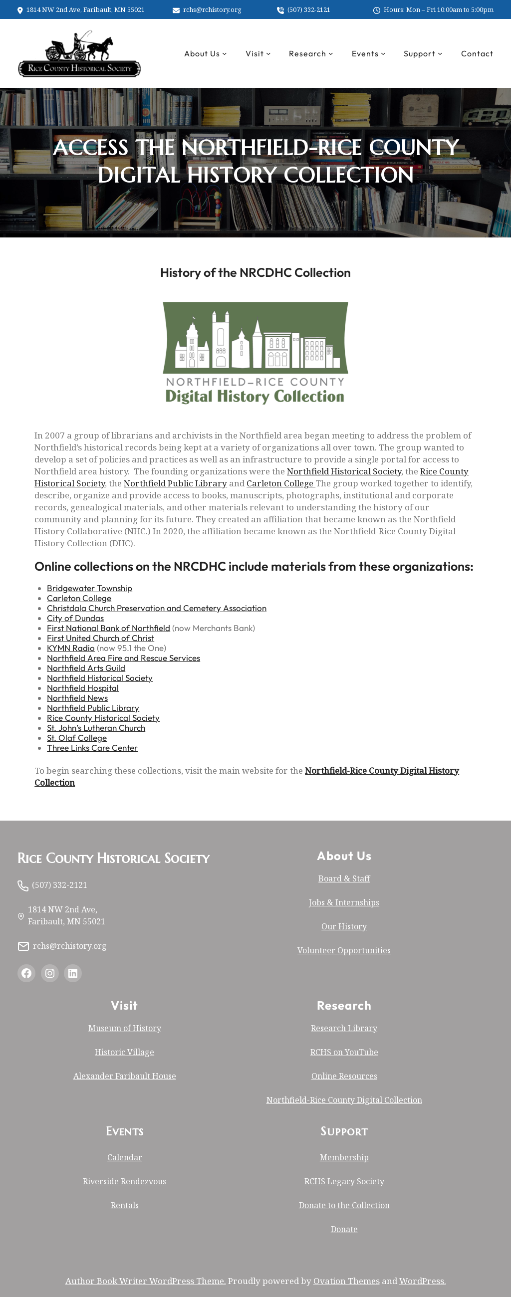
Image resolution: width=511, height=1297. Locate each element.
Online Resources (344, 1076)
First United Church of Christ (100, 638)
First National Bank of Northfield (108, 628)
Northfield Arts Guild (86, 667)
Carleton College (281, 483)
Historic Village (124, 1052)
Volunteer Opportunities (344, 950)
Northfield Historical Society (344, 471)
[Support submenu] (440, 53)
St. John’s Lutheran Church (96, 727)
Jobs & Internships (344, 902)
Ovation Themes (346, 1281)
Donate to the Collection (344, 1205)
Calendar (124, 1157)
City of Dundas (75, 618)
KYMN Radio (71, 648)
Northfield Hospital (83, 687)
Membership (344, 1157)
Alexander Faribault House (124, 1076)
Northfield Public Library (175, 483)
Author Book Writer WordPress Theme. (145, 1281)
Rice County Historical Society (103, 717)
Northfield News (77, 697)
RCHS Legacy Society (344, 1181)
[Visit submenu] (268, 53)
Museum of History (124, 1028)
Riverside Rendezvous (124, 1181)
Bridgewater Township (89, 588)
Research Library (344, 1028)
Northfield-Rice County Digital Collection (344, 1099)
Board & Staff (344, 878)
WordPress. (422, 1281)
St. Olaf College (77, 737)
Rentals (125, 1205)
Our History (344, 926)
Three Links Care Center (92, 747)
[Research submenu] (330, 53)
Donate (344, 1229)
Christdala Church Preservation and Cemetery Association (156, 608)
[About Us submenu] (224, 53)
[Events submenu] (383, 53)
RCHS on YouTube (344, 1052)
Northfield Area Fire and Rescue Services (123, 657)
